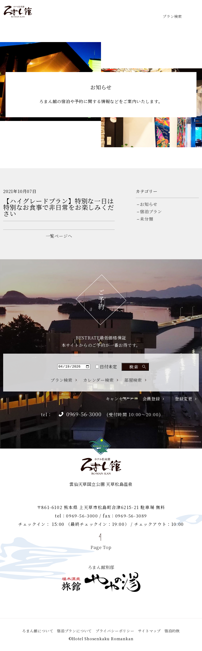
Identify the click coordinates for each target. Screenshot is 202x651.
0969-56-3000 (84, 414)
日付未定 (106, 366)
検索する (135, 367)
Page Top (100, 547)
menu (190, 11)
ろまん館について (37, 631)
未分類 (146, 219)
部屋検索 (133, 380)
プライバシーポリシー (114, 631)
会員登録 (151, 399)
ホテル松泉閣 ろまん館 (18, 11)
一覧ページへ (59, 236)
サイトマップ (149, 631)
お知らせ (149, 204)
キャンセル (117, 399)
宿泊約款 (172, 631)
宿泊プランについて (74, 631)
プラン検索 (172, 16)
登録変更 (184, 399)
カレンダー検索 (98, 380)
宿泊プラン (151, 211)
